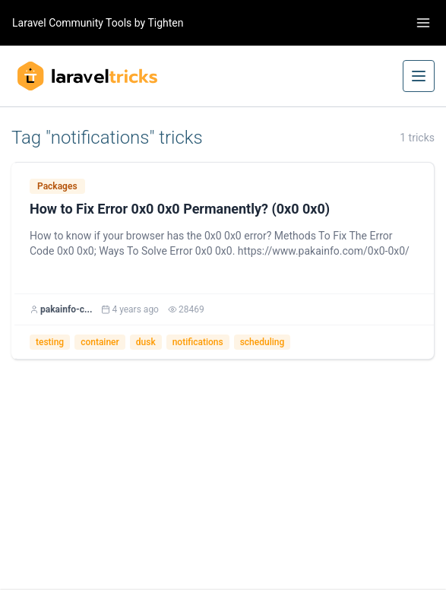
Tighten (165, 23)
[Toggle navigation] (423, 22)
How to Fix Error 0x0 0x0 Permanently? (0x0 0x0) (180, 209)
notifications (197, 342)
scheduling (262, 342)
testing (50, 342)
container (100, 342)
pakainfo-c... (66, 309)
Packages (57, 186)
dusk (146, 342)
